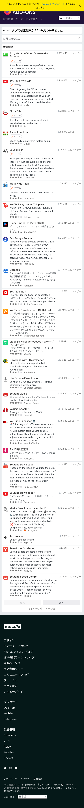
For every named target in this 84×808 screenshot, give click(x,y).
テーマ (19, 19)
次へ (61, 602)
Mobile (8, 713)
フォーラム (11, 680)
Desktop (9, 707)
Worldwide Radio (20, 183)
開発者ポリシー (13, 668)
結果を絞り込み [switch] (41, 38)
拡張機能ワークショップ (19, 657)
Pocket (8, 758)
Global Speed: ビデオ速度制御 (27, 223)
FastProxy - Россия (21, 238)
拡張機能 (8, 19)
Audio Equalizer (19, 132)
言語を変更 (9, 796)
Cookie (25, 778)
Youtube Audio (18, 393)
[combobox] (69, 18)
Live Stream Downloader (24, 378)
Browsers (10, 735)
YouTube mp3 (18, 291)
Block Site (16, 111)
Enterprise (10, 719)
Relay (7, 746)
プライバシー (10, 778)
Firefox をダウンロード (53, 4)
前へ (22, 602)
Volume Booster (19, 409)
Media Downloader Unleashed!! (28, 508)
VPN (7, 741)
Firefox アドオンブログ (18, 651)
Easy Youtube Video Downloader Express (29, 55)
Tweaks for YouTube (22, 548)
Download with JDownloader (27, 360)
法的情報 (37, 778)
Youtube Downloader (22, 464)
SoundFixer (16, 149)
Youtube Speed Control (23, 576)
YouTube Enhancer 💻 (22, 421)
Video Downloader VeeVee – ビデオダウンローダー (32, 343)
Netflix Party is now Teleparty (27, 204)
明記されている (16, 784)
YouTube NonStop (20, 80)
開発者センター (13, 663)
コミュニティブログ (16, 674)
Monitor (9, 752)
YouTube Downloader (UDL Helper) (30, 310)
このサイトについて (16, 646)
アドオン (9, 640)
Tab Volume (17, 536)
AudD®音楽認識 (19, 449)
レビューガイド (13, 691)
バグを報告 (11, 686)
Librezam (15, 269)
